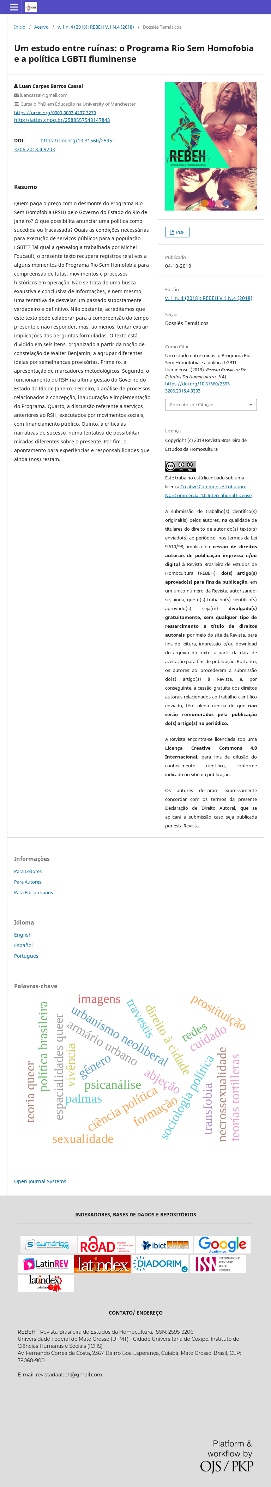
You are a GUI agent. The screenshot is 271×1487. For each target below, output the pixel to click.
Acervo (41, 27)
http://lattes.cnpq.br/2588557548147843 (62, 120)
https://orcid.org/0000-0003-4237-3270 (55, 112)
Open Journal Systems (40, 1181)
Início (19, 27)
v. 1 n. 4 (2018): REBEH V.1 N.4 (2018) (96, 27)
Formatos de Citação (191, 404)
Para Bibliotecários (33, 892)
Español (23, 945)
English (23, 934)
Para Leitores (28, 871)
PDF (180, 232)
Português (26, 955)
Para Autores (27, 882)
